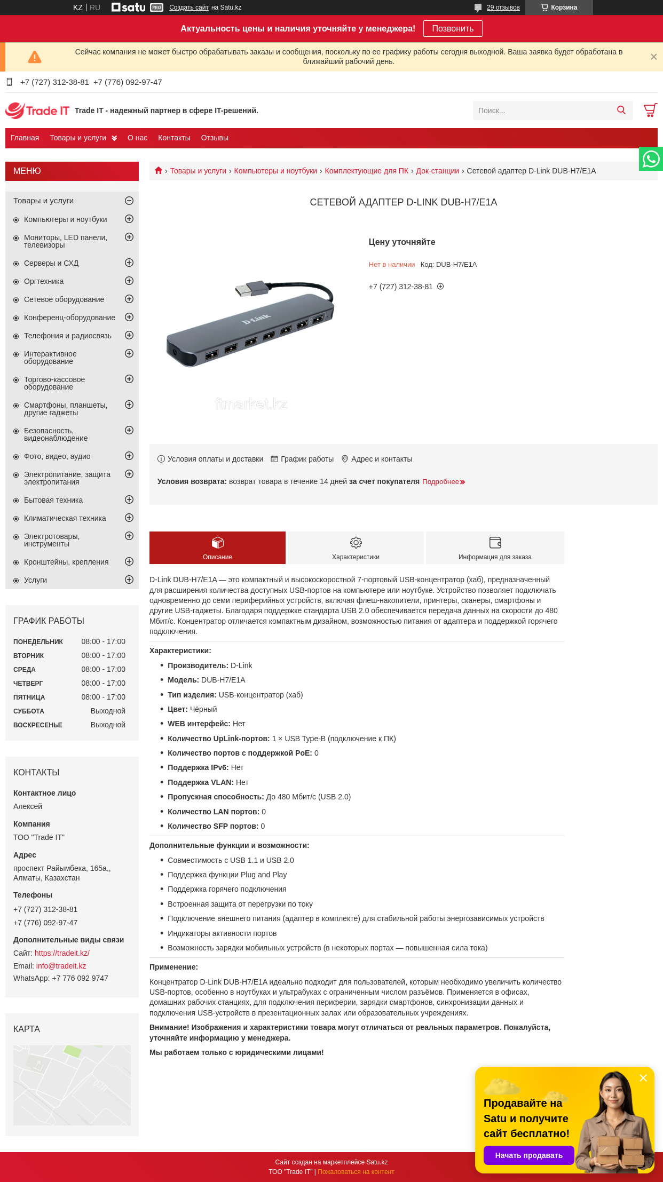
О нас (137, 137)
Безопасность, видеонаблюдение (56, 434)
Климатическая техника (65, 518)
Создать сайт (189, 7)
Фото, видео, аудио (57, 456)
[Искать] (621, 110)
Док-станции (438, 170)
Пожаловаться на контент (356, 1172)
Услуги (35, 580)
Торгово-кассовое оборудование (54, 383)
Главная (25, 137)
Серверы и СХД (51, 263)
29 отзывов (503, 7)
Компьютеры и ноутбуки (276, 170)
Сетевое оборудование (64, 299)
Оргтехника (44, 281)
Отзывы (214, 137)
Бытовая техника (53, 500)
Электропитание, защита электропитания (67, 478)
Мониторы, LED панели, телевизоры (65, 241)
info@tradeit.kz (61, 966)
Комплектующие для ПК (367, 170)
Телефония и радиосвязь (68, 335)
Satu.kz (377, 1162)
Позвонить (452, 28)
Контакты (174, 137)
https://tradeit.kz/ (62, 953)
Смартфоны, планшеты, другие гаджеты (65, 409)
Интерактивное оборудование (50, 358)
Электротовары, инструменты (52, 540)
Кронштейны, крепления (66, 562)
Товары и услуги (78, 137)
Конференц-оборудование (69, 317)
